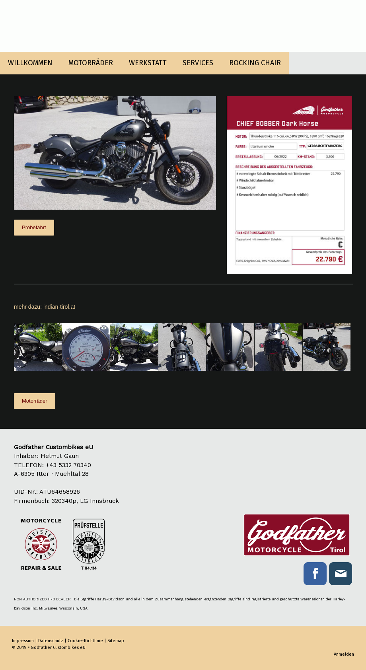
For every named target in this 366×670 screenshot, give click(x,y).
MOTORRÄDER (90, 62)
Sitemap (115, 640)
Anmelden (344, 654)
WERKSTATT (148, 62)
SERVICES (198, 62)
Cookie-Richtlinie (85, 640)
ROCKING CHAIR (255, 62)
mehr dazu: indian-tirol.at (44, 307)
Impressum (23, 640)
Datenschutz (50, 640)
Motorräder (34, 401)
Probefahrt (34, 227)
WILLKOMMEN (30, 62)
